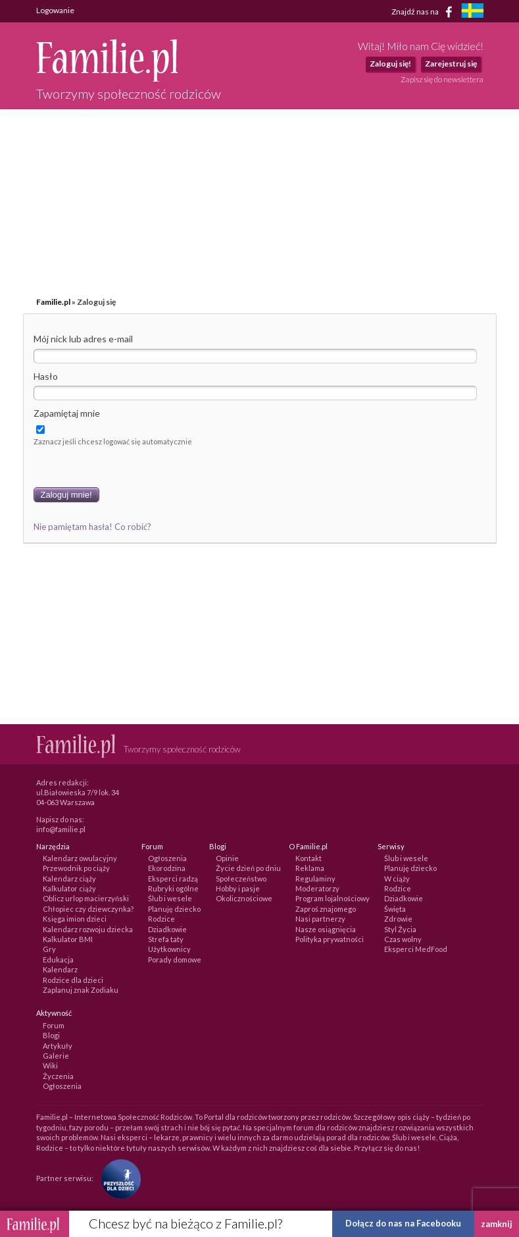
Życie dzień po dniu (248, 868)
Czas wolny (403, 939)
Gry (49, 949)
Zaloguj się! (390, 63)
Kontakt (308, 858)
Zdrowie (398, 918)
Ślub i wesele (170, 898)
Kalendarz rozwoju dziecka (88, 929)
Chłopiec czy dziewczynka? (88, 909)
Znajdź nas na (424, 12)
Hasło (46, 376)
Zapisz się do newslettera (442, 79)
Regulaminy (315, 878)
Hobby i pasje (238, 888)
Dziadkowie (167, 929)
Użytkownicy (169, 949)
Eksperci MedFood (415, 949)
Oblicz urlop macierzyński (86, 898)
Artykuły (57, 1045)
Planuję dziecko (174, 909)
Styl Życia (400, 929)
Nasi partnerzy (320, 918)
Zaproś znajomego (325, 909)
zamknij (496, 1224)
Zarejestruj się (451, 63)
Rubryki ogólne (173, 888)
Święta (395, 909)
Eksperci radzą (173, 878)
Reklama (309, 868)
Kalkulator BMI (68, 939)
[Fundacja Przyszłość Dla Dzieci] (118, 1178)
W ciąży (397, 878)
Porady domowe (174, 959)
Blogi (51, 1035)
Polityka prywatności (329, 939)
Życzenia (58, 1076)
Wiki (50, 1065)
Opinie (227, 858)
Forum (53, 1025)
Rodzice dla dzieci (73, 980)
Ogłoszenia (167, 858)
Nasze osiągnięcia (325, 929)
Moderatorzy (317, 888)
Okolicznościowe (244, 898)
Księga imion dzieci (75, 918)
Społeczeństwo (241, 878)
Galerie (56, 1055)
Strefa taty (166, 939)
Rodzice (161, 918)
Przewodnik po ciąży (76, 868)
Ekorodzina (166, 868)
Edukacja (58, 959)
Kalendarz (60, 969)
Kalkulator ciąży (69, 888)
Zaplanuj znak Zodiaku (80, 990)
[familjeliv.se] (472, 12)
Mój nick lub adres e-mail (83, 338)
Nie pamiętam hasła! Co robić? (92, 526)
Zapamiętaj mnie (67, 413)
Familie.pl (53, 302)
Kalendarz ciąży (69, 878)
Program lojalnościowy (332, 898)
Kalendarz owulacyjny (80, 858)
